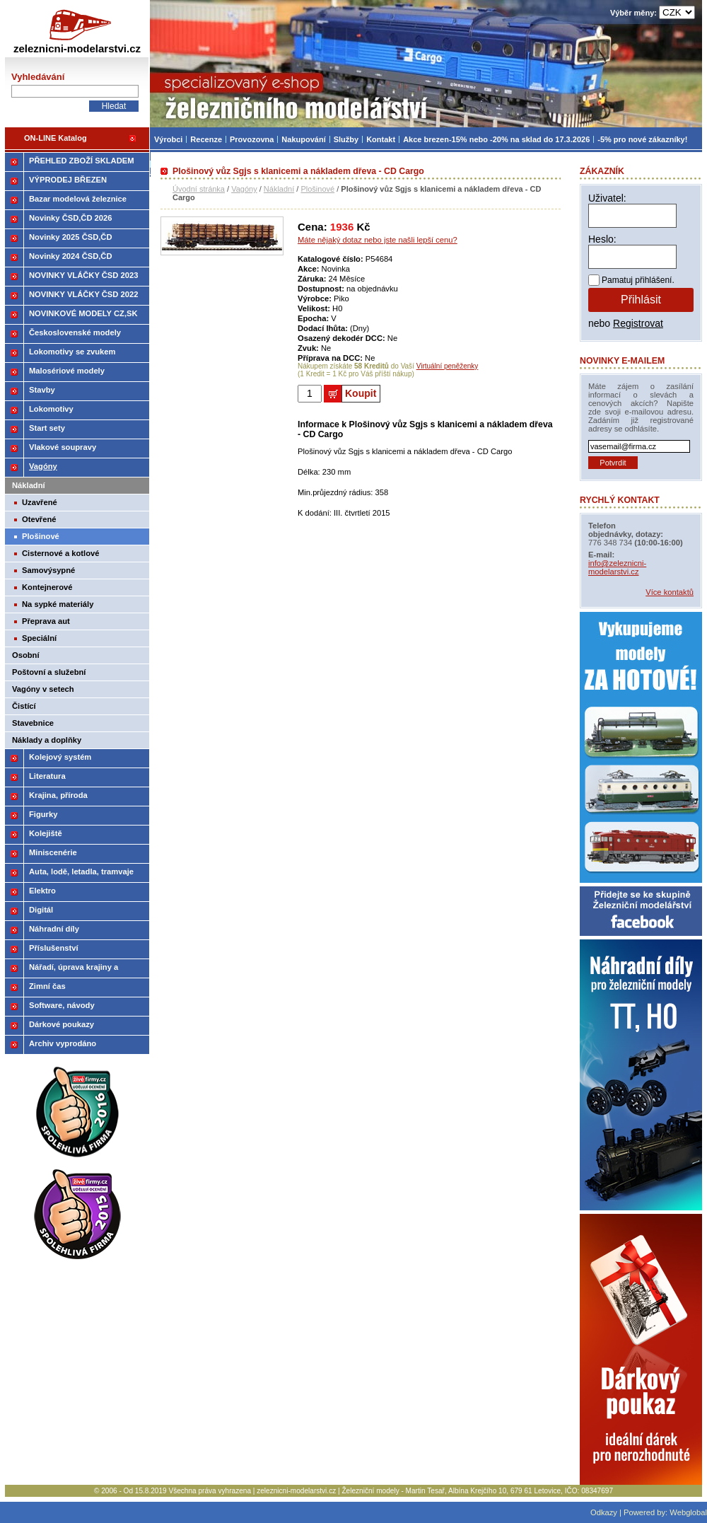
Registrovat (638, 323)
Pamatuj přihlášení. (638, 280)
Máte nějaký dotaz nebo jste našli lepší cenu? (377, 240)
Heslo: (602, 239)
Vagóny (244, 189)
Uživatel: (607, 198)
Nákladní (279, 189)
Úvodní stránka (199, 189)
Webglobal (688, 1512)
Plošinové (317, 189)
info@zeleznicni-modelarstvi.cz (617, 567)
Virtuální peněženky (447, 366)
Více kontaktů (669, 592)
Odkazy (603, 1512)
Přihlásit (641, 300)
